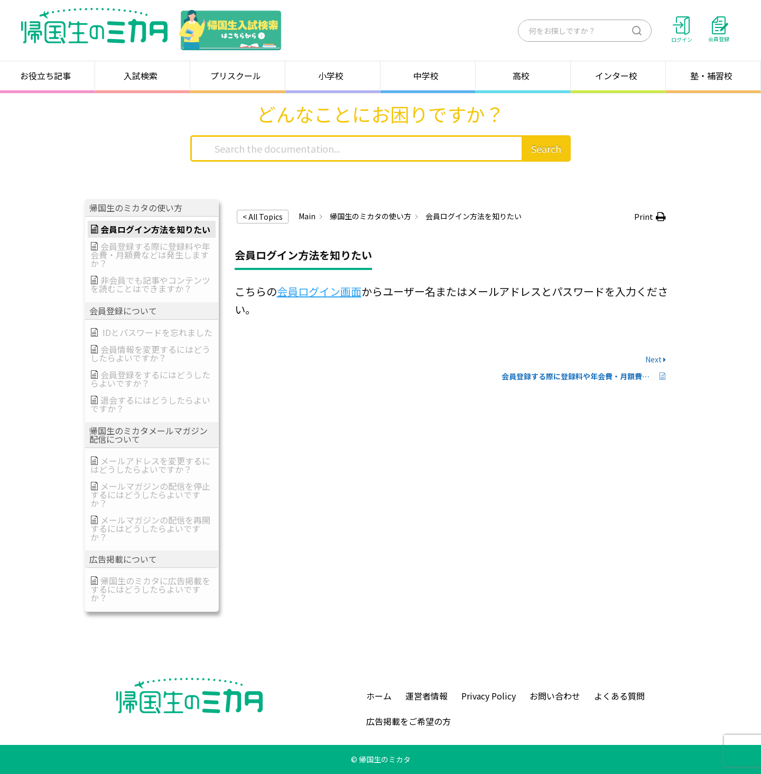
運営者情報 (426, 695)
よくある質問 (619, 695)
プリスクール (237, 75)
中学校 (428, 75)
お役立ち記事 (47, 75)
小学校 (333, 75)
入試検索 (143, 75)
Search (546, 148)
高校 (523, 75)
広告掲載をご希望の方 (408, 721)
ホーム (379, 695)
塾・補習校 (713, 75)
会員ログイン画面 (319, 291)
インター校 (618, 75)
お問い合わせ (555, 695)
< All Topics (263, 216)
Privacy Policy (488, 695)
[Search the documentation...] (356, 148)
